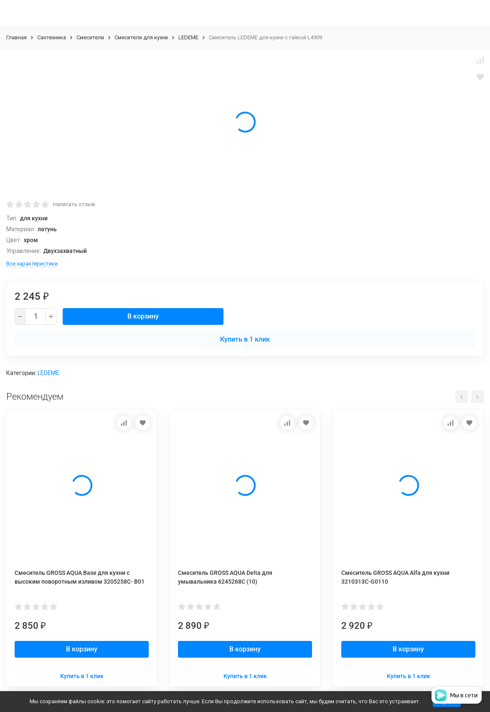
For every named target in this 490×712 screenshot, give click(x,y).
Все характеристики (32, 263)
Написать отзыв (74, 204)
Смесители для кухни (141, 37)
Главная (16, 37)
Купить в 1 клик (245, 339)
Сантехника (51, 37)
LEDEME (188, 37)
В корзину (143, 316)
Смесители (90, 37)
